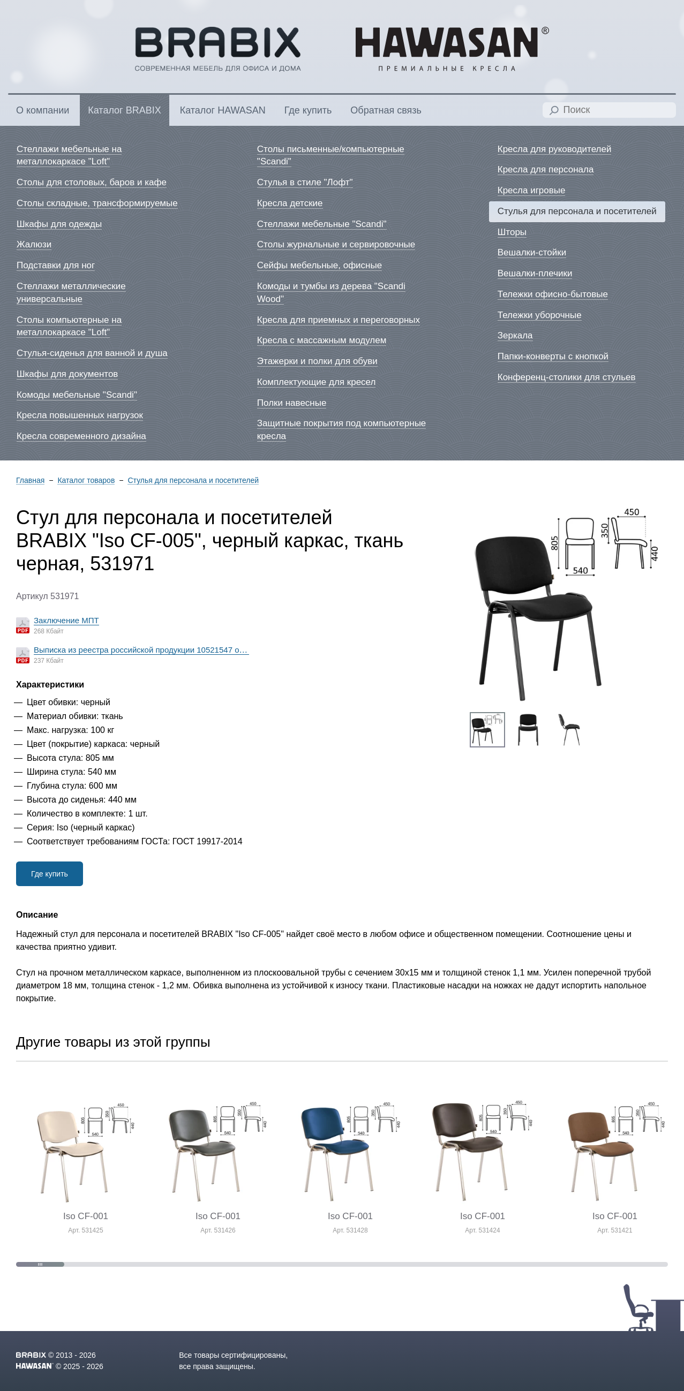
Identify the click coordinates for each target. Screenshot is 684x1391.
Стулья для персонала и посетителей (193, 481)
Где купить (49, 874)
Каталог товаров (86, 481)
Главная (30, 481)
